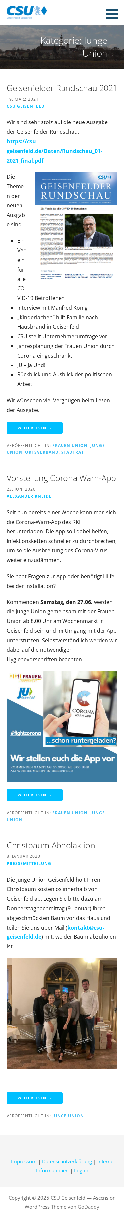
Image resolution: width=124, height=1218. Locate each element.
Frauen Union (70, 445)
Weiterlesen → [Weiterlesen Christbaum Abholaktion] (35, 1098)
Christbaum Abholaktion (51, 845)
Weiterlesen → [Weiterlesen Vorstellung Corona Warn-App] (35, 794)
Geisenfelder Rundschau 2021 (62, 87)
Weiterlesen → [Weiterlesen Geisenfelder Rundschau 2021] (35, 427)
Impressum (24, 1161)
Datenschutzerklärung (67, 1161)
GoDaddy (88, 1206)
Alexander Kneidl (29, 496)
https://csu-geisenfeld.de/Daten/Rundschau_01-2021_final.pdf (54, 151)
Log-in (81, 1170)
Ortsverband (42, 452)
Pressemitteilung (29, 863)
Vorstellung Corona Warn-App (61, 477)
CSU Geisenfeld (26, 106)
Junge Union (68, 1115)
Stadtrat (72, 452)
